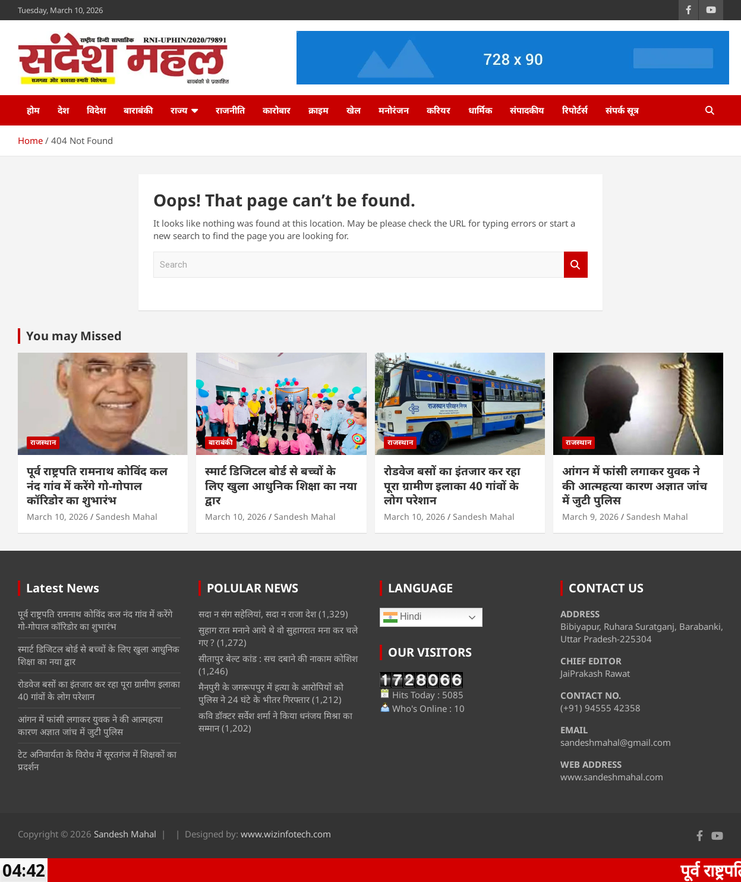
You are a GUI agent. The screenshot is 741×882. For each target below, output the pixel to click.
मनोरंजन (394, 110)
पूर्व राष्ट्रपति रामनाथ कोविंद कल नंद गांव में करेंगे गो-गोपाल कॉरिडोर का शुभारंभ (97, 485)
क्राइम (318, 110)
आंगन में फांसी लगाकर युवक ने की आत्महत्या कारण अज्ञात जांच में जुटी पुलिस (634, 485)
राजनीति (230, 110)
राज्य (179, 110)
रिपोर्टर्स (575, 110)
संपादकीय (527, 110)
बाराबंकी (138, 110)
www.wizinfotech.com (286, 834)
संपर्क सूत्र (622, 110)
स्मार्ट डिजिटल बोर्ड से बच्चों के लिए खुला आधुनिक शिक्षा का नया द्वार (281, 485)
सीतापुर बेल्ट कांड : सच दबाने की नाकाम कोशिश (278, 658)
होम (33, 110)
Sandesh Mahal (126, 516)
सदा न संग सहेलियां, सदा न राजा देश (257, 614)
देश (63, 110)
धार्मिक (480, 110)
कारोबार (277, 110)
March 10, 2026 (57, 516)
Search (576, 265)
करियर (438, 110)
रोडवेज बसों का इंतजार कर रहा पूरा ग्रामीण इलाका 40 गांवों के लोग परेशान (452, 485)
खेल (353, 110)
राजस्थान (43, 442)
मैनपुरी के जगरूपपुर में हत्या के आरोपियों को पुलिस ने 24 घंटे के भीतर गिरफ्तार (270, 693)
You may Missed (74, 336)
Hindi (402, 617)
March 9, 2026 (590, 516)
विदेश (96, 110)
